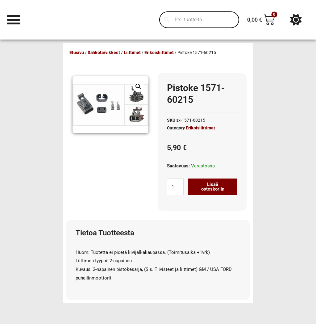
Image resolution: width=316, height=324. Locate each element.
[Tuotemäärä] (175, 187)
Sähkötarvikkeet (104, 52)
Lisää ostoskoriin (212, 187)
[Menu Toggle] (13, 19)
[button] (138, 86)
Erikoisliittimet (159, 52)
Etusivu (76, 52)
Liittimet (132, 52)
